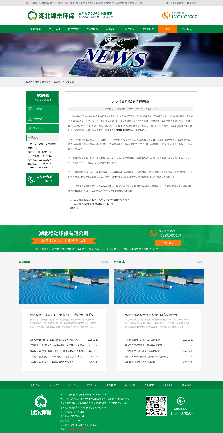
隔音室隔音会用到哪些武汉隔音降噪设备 (151, 315)
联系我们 (191, 3)
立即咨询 (168, 243)
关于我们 (54, 29)
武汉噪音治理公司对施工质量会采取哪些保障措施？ (55, 340)
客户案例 (130, 29)
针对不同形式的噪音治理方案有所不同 (143, 345)
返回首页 (170, 3)
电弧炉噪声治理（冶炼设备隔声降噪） (143, 351)
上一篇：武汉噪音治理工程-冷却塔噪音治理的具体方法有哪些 (99, 200)
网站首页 (35, 29)
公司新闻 (69, 82)
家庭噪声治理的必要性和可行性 (140, 362)
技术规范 (148, 29)
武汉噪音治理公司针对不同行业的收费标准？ (51, 362)
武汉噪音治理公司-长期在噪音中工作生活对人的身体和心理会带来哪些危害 (66, 351)
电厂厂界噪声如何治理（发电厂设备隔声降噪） (148, 356)
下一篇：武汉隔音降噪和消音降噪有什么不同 (91, 204)
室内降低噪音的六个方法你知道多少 (142, 340)
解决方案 (73, 29)
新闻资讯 (167, 29)
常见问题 (38, 128)
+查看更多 (104, 262)
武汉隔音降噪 (122, 130)
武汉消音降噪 (107, 186)
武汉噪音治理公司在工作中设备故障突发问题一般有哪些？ (58, 345)
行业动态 (38, 118)
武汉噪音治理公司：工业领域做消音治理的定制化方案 (56, 356)
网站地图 (181, 3)
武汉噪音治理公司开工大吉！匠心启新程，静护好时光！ (66, 315)
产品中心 (92, 29)
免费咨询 (111, 29)
